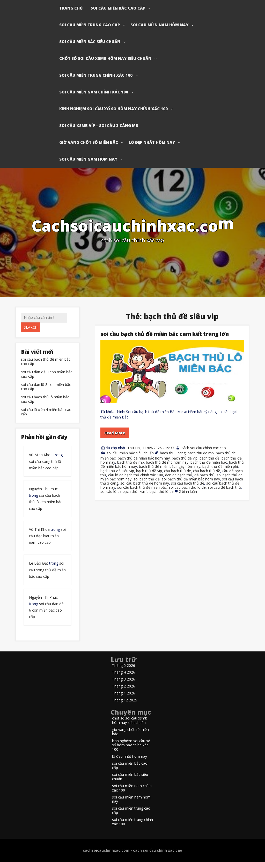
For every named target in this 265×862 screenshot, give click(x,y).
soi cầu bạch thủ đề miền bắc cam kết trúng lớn (164, 333)
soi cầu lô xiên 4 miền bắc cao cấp (46, 412)
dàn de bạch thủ (178, 474)
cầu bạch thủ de (177, 470)
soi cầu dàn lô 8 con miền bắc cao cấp (46, 387)
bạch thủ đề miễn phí (220, 466)
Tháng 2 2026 (123, 686)
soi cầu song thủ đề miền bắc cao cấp (47, 570)
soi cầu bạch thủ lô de (187, 487)
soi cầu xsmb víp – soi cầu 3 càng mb (98, 125)
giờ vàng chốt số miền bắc (88, 142)
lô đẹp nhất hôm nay (152, 142)
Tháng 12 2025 (124, 700)
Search (31, 327)
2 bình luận (188, 491)
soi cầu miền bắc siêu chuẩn (89, 41)
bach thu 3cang (173, 452)
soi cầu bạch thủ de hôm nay (144, 483)
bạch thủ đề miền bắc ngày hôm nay (169, 466)
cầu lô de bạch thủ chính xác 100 (135, 474)
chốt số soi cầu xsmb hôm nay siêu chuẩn (105, 58)
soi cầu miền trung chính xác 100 (95, 75)
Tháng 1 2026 (123, 693)
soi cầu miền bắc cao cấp (118, 8)
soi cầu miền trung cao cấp (89, 24)
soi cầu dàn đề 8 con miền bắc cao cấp (46, 374)
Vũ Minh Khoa (41, 454)
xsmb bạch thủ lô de (156, 491)
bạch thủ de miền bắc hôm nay (144, 458)
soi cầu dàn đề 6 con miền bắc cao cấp (46, 610)
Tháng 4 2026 (123, 672)
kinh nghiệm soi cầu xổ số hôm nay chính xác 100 (113, 108)
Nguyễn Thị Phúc (43, 488)
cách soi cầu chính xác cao (203, 447)
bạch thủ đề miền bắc (208, 462)
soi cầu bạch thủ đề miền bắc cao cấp (45, 361)
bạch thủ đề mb (130, 462)
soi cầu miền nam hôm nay (159, 24)
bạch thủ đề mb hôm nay (167, 462)
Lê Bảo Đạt (38, 563)
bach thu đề (209, 458)
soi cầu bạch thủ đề (187, 483)
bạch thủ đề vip (149, 470)
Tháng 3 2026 (123, 679)
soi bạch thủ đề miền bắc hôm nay (191, 479)
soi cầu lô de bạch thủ (118, 491)
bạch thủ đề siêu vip (117, 470)
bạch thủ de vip (184, 458)
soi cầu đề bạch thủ (224, 487)
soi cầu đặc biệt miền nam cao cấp (47, 536)
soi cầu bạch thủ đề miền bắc (142, 487)
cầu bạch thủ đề (206, 470)
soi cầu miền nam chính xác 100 (93, 91)
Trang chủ (71, 8)
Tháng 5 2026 (123, 665)
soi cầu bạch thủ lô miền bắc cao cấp (45, 399)
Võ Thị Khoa (39, 529)
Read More (114, 432)
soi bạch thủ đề (147, 479)
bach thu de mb (201, 452)
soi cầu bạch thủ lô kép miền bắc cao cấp (45, 502)
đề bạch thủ (204, 474)
